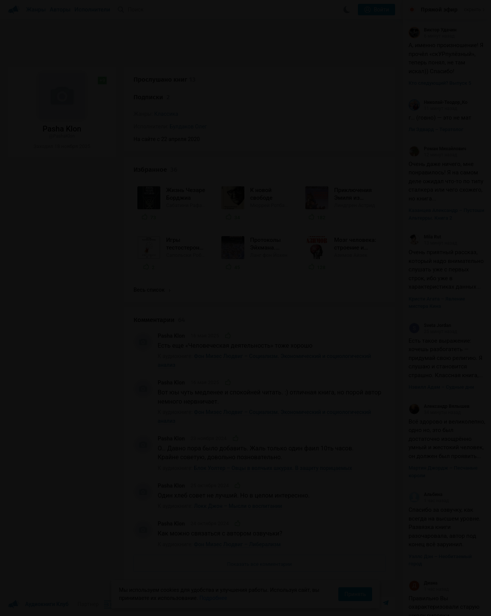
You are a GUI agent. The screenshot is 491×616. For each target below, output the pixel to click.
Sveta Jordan (430, 325)
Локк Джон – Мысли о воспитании (238, 506)
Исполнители (92, 9)
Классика (166, 114)
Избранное (155, 170)
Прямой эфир (439, 9)
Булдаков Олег (188, 126)
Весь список (151, 290)
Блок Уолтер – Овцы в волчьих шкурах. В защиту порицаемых (273, 468)
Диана (423, 583)
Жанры (36, 9)
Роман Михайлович (437, 149)
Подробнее (213, 598)
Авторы (60, 9)
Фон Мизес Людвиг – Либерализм (237, 544)
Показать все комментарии (259, 564)
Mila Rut (425, 237)
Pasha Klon (171, 335)
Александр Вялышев (439, 406)
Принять (355, 594)
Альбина (425, 494)
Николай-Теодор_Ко (438, 102)
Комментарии (159, 320)
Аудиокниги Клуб (38, 604)
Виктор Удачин (432, 30)
